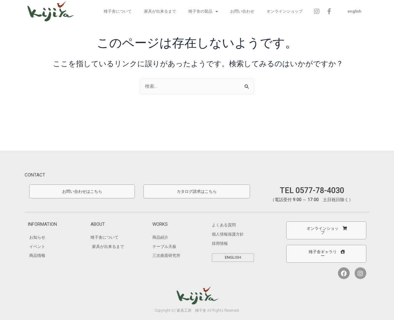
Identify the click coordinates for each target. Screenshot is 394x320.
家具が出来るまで (160, 11)
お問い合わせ (242, 11)
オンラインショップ (284, 11)
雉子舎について (117, 11)
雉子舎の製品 (203, 11)
